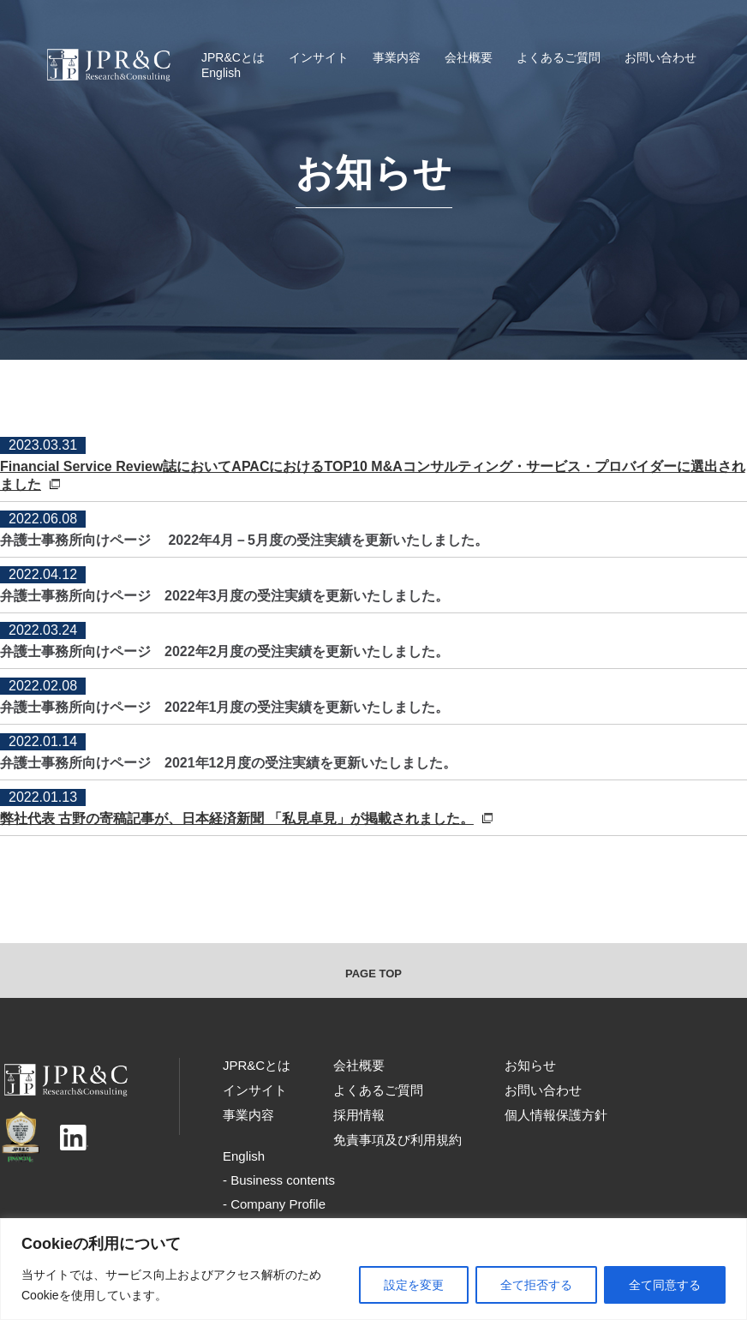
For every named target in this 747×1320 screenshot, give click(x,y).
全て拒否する (536, 1285)
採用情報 (359, 1115)
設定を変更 (414, 1285)
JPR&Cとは (233, 57)
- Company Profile (274, 1204)
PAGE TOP (373, 973)
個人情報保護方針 (556, 1115)
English (221, 73)
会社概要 (469, 57)
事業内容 (397, 57)
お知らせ (530, 1065)
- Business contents (279, 1180)
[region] (373, 1269)
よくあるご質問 (559, 57)
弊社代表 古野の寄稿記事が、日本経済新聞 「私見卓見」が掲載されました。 (246, 818)
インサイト (319, 57)
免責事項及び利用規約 (397, 1139)
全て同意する (665, 1285)
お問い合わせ (660, 57)
